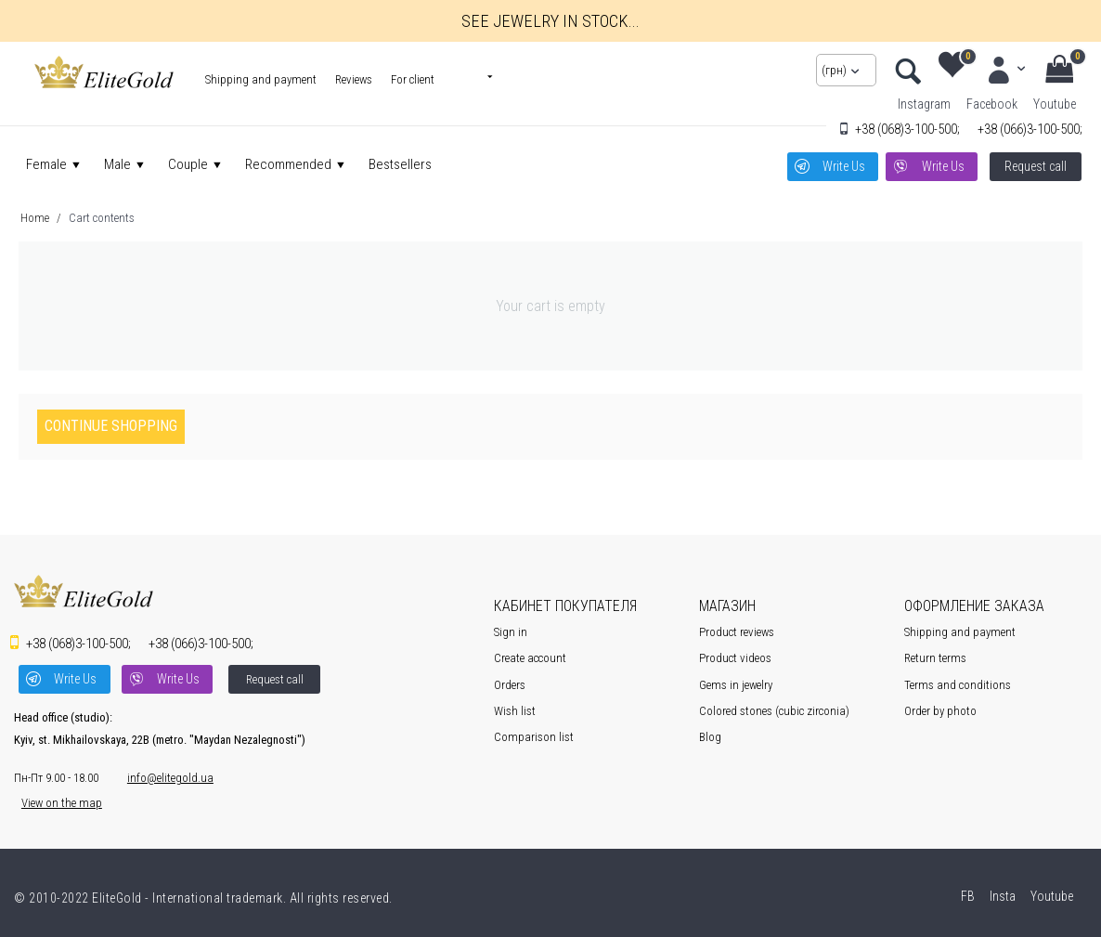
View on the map (54, 798)
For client (412, 79)
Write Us (841, 164)
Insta (1001, 891)
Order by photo (940, 709)
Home (34, 216)
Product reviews (736, 631)
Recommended (288, 164)
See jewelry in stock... (550, 20)
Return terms (935, 657)
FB (966, 891)
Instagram (924, 104)
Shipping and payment (261, 79)
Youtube (1054, 104)
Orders (509, 683)
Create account (530, 657)
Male (117, 164)
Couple (188, 164)
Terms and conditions (957, 683)
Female (46, 164)
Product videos (735, 657)
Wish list (515, 709)
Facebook (991, 104)
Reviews (353, 79)
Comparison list (534, 736)
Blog (710, 736)
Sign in (510, 631)
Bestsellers (400, 164)
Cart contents (102, 216)
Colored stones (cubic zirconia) (774, 709)
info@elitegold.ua (163, 773)
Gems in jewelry (735, 683)
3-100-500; (907, 129)
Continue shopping (111, 425)
